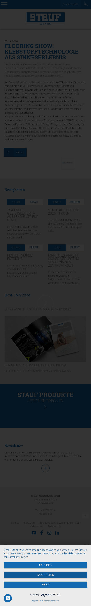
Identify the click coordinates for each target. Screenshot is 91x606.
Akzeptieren (45, 574)
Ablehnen (45, 565)
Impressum (36, 601)
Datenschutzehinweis (50, 601)
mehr (45, 584)
